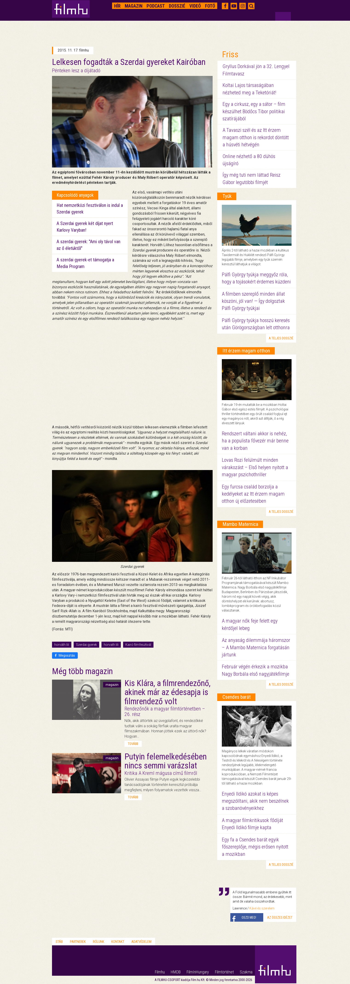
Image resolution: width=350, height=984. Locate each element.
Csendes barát (237, 697)
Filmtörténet (224, 972)
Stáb (59, 942)
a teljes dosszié (281, 338)
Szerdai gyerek (86, 644)
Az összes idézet (279, 917)
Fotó (210, 6)
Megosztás (65, 655)
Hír (117, 6)
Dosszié (177, 6)
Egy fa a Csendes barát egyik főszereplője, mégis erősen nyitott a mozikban (255, 847)
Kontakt (117, 942)
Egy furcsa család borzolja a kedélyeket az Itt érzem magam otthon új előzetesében (253, 494)
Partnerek (78, 942)
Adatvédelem (141, 942)
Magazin (133, 6)
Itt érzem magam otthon (246, 351)
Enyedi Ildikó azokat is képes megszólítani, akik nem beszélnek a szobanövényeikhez (255, 801)
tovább (133, 744)
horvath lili (111, 644)
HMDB (176, 972)
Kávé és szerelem (262, 908)
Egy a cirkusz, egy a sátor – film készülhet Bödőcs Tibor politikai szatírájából (254, 111)
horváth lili (61, 644)
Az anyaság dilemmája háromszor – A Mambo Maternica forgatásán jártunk (256, 647)
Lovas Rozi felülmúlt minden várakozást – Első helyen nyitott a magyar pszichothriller (255, 467)
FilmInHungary (198, 972)
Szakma (246, 972)
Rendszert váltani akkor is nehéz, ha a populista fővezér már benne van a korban (255, 441)
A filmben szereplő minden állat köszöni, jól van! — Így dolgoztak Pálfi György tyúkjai (253, 301)
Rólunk (98, 942)
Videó (195, 6)
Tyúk (227, 196)
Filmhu (160, 972)
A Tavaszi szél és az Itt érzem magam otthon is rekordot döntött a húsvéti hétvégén (256, 137)
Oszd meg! (249, 917)
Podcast (156, 6)
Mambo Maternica (240, 524)
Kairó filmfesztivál (138, 644)
